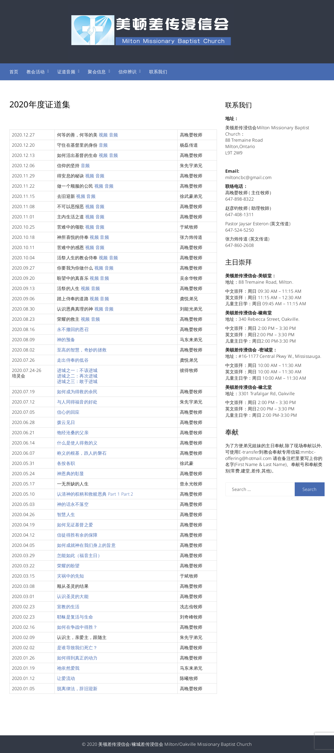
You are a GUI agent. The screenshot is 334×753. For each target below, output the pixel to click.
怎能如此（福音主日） (79, 555)
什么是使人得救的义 (77, 443)
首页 (14, 72)
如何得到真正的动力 (77, 658)
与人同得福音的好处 (77, 402)
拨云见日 (66, 422)
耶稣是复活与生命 (75, 617)
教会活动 (36, 72)
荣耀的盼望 (68, 566)
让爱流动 (66, 678)
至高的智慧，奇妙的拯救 (82, 350)
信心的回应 (68, 412)
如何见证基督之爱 (75, 525)
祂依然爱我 (68, 668)
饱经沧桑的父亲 (73, 432)
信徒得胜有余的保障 (77, 535)
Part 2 (127, 494)
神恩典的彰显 (70, 473)
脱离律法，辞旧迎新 (77, 688)
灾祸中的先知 (70, 576)
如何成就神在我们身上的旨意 (86, 545)
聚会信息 (97, 72)
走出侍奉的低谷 (73, 360)
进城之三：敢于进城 (77, 381)
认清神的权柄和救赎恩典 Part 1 (88, 494)
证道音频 (66, 72)
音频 (113, 135)
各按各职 (66, 463)
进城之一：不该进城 (77, 370)
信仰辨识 (127, 72)
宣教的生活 (68, 607)
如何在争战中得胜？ (77, 627)
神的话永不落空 (73, 504)
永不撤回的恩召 (73, 329)
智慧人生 (66, 514)
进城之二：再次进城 (77, 376)
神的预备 (66, 340)
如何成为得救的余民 (77, 392)
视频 (103, 135)
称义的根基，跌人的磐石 (82, 453)
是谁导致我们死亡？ (77, 648)
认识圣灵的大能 (73, 596)
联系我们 (158, 72)
